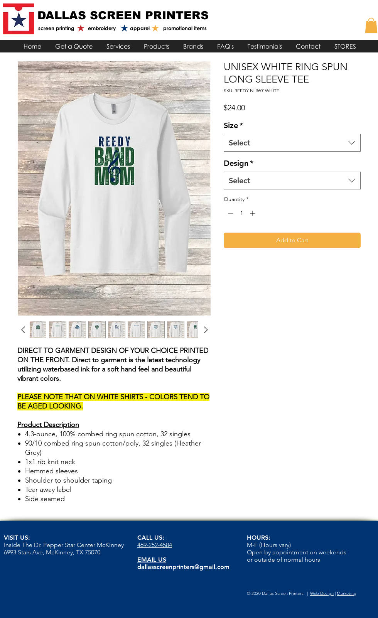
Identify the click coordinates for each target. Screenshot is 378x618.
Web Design (322, 593)
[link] (371, 25)
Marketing (346, 593)
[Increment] (253, 213)
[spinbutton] (241, 213)
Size (233, 125)
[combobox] (292, 143)
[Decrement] (230, 213)
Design (238, 163)
